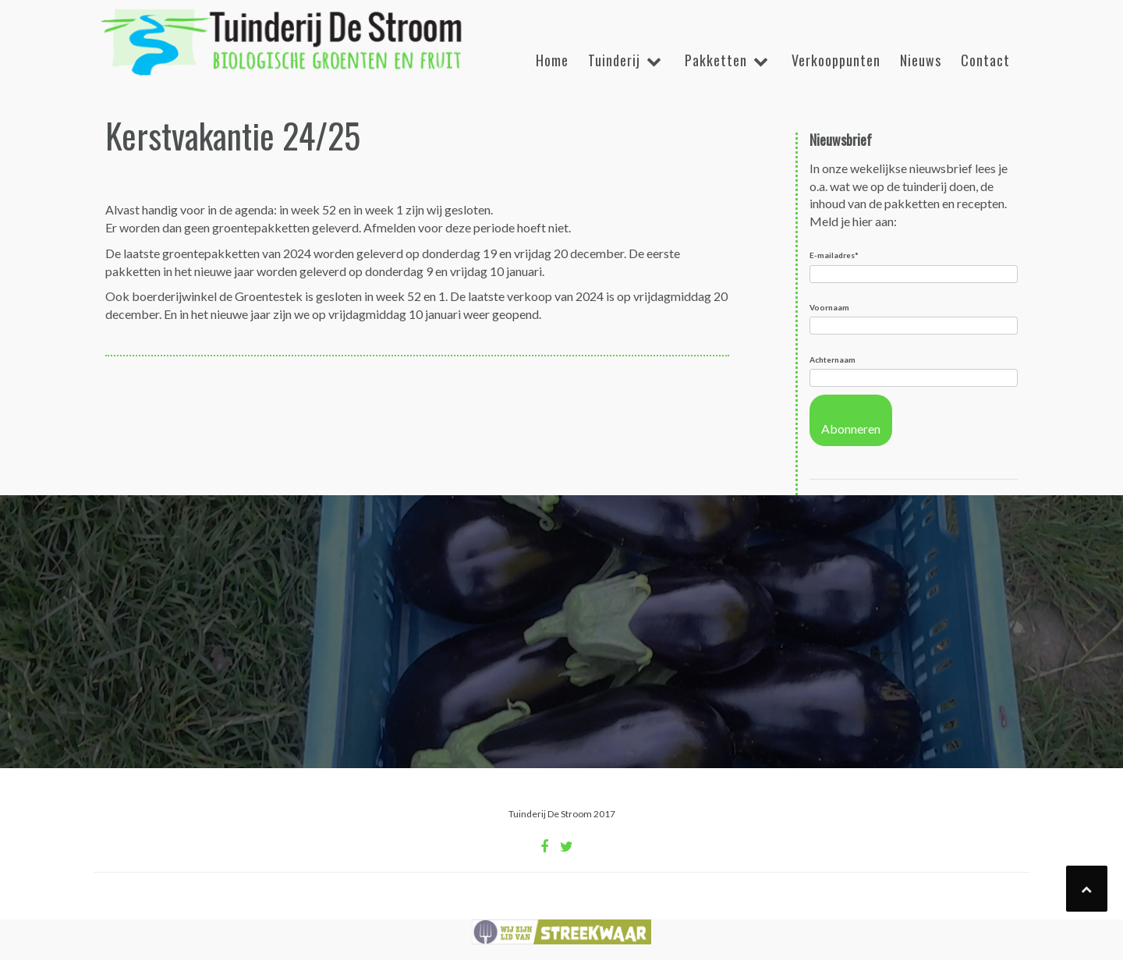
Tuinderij (614, 60)
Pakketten (716, 60)
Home (552, 60)
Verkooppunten (836, 60)
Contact (985, 60)
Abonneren (850, 428)
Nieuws (920, 60)
